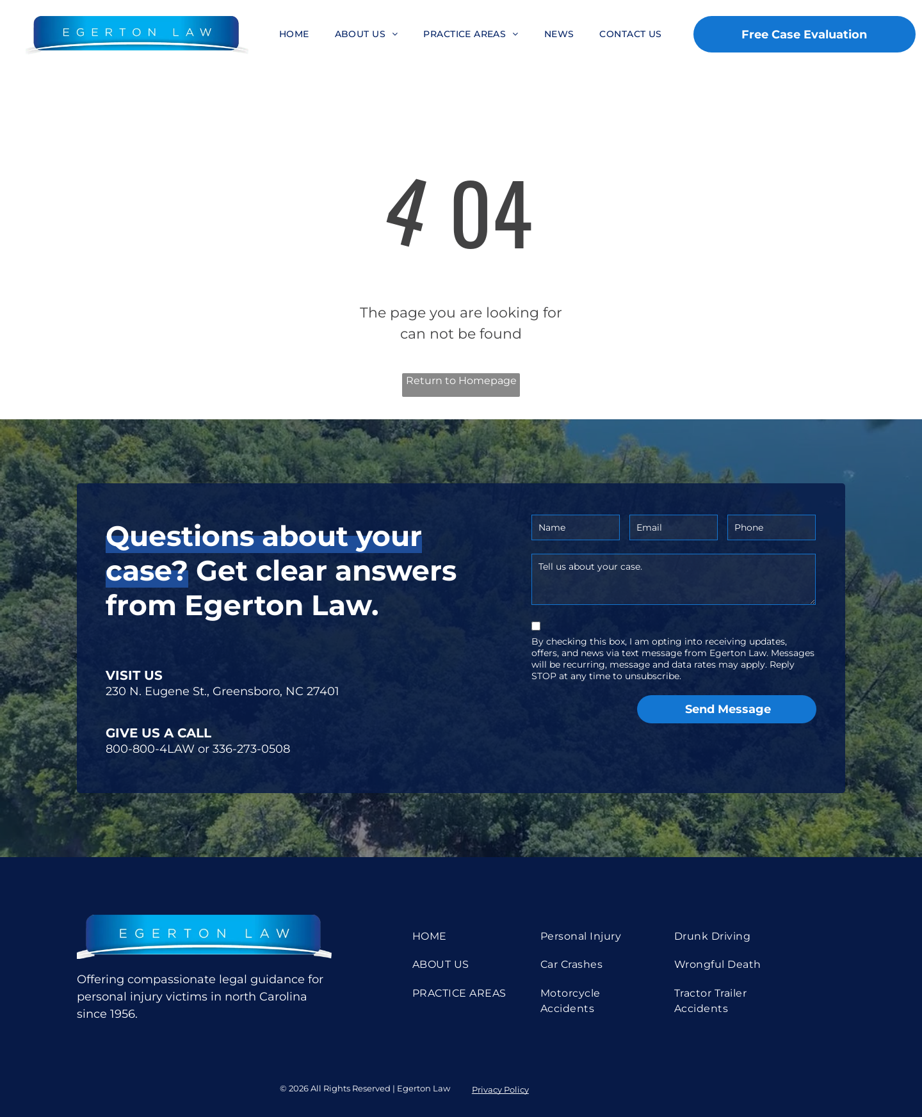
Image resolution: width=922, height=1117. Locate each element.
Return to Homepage (461, 380)
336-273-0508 (251, 749)
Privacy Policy (500, 1089)
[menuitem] (294, 34)
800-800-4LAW (150, 749)
